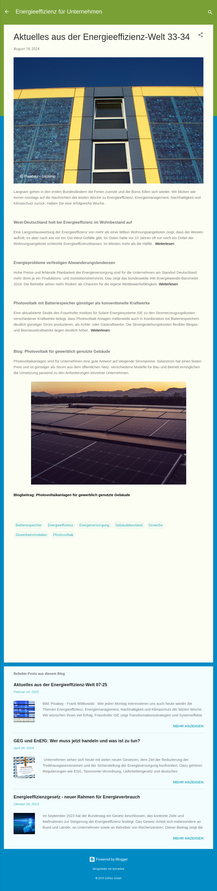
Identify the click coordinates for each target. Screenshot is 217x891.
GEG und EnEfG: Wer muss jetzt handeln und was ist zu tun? (77, 740)
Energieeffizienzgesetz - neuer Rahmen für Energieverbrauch (77, 797)
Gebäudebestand (128, 525)
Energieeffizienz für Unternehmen (59, 11)
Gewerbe (156, 525)
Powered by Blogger (108, 859)
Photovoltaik (63, 535)
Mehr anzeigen (188, 726)
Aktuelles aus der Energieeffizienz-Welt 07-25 (60, 684)
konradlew (118, 868)
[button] (200, 35)
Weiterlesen (164, 244)
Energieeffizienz (60, 525)
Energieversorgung (94, 525)
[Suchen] (210, 13)
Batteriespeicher (29, 525)
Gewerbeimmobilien (31, 535)
